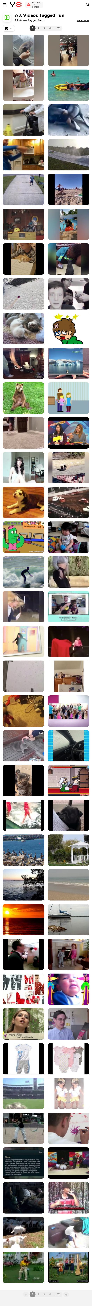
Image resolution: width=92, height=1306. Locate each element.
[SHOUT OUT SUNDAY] (23, 467)
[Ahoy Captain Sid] (23, 224)
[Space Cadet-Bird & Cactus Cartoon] (23, 537)
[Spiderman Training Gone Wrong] (68, 676)
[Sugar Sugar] (68, 328)
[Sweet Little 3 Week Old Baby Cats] (23, 328)
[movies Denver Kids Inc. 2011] (68, 1128)
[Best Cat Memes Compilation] (23, 780)
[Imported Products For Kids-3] (68, 1058)
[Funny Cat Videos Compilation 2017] (23, 745)
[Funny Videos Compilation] (23, 154)
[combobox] (9, 28)
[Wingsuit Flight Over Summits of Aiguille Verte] (23, 294)
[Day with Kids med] (68, 989)
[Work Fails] (68, 259)
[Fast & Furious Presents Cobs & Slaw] (23, 363)
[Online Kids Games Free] (23, 1163)
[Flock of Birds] (23, 850)
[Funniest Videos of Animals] (23, 259)
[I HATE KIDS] (68, 1024)
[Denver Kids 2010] (23, 1024)
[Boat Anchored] (68, 919)
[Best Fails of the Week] (23, 189)
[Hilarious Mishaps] (68, 224)
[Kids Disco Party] (68, 711)
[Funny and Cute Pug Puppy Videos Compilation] (68, 815)
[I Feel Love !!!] (23, 641)
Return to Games (36, 5)
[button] (83, 20)
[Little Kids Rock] (68, 1163)
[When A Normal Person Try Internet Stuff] (68, 572)
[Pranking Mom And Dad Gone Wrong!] (68, 294)
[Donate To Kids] (68, 398)
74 (58, 28)
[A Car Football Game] (68, 502)
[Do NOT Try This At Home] (68, 154)
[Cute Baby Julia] (23, 676)
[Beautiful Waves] (23, 885)
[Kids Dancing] (68, 954)
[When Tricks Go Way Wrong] (68, 50)
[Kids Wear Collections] (68, 1093)
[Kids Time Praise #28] (68, 1267)
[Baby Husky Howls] (23, 502)
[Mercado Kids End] (23, 1128)
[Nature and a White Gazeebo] (68, 850)
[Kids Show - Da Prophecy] (68, 1198)
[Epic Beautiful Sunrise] (23, 919)
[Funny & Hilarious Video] (68, 745)
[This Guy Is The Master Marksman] (23, 433)
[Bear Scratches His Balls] (23, 398)
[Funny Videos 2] (23, 606)
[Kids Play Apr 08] (68, 1232)
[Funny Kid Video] (23, 85)
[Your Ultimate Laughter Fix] (68, 467)
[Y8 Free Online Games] (16, 4)
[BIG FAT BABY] (68, 537)
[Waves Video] (68, 885)
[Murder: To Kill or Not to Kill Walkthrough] (68, 780)
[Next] (66, 1294)
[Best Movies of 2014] (68, 433)
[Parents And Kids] (23, 1198)
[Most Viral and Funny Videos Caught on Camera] (23, 50)
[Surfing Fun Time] (23, 572)
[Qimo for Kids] (68, 363)
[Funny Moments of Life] (23, 815)
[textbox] (9, 28)
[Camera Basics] (68, 606)
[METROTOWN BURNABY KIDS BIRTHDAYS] (23, 954)
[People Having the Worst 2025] (68, 85)
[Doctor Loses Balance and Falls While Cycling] (23, 120)
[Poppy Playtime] (23, 711)
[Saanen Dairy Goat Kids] (23, 1232)
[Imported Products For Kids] (23, 1058)
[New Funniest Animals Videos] (68, 120)
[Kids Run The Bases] (23, 1093)
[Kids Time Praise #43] (23, 1267)
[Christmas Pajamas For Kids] (23, 989)
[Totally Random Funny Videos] (68, 189)
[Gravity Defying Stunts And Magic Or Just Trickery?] (68, 641)
